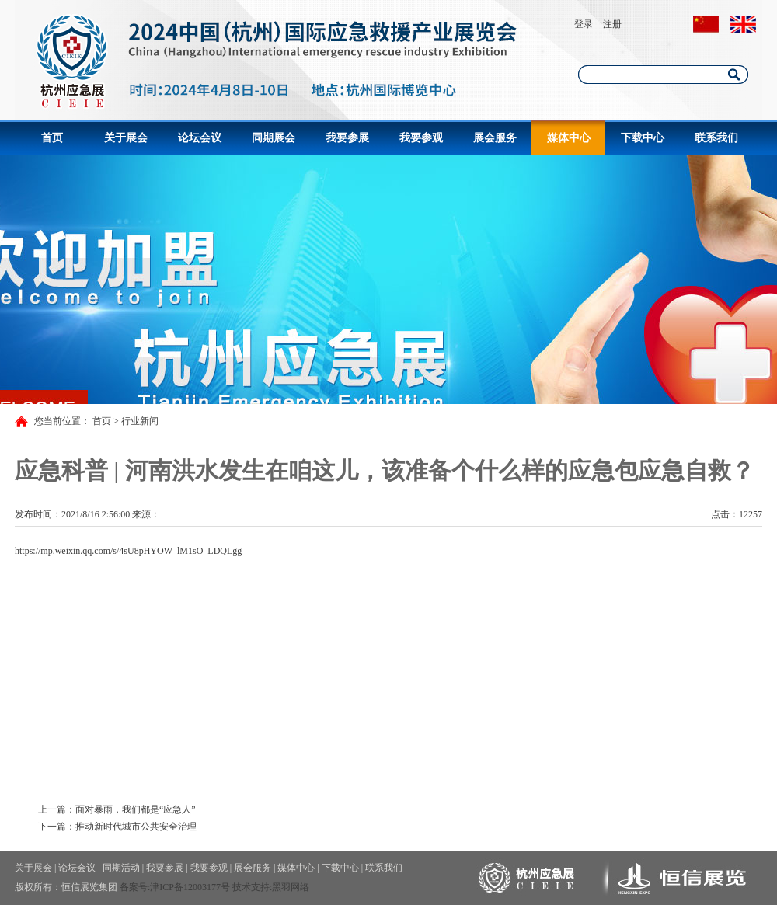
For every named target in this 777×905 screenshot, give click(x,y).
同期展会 (273, 138)
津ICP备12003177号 (190, 887)
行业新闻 (140, 421)
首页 (52, 138)
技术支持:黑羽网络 (270, 887)
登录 (583, 24)
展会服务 (495, 138)
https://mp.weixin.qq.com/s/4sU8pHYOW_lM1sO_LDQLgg (128, 550)
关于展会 (126, 138)
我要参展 (347, 138)
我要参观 (421, 138)
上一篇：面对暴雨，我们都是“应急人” (117, 809)
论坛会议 (199, 138)
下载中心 (642, 138)
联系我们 (716, 138)
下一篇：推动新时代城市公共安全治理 (117, 826)
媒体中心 (569, 138)
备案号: (135, 887)
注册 (612, 24)
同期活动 (121, 867)
